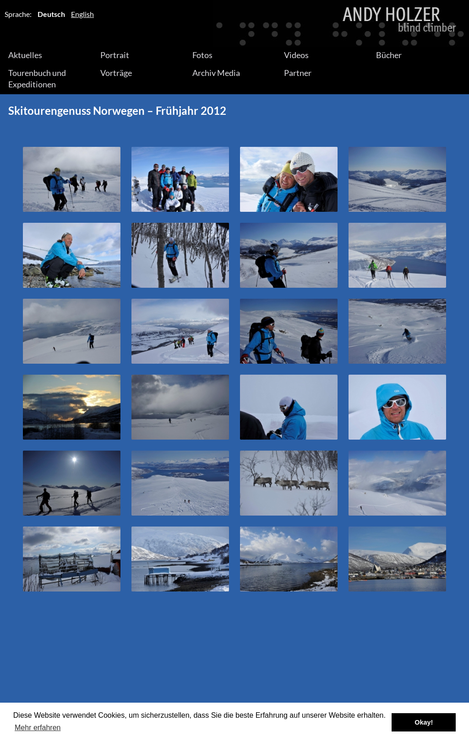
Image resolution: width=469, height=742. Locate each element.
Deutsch (51, 14)
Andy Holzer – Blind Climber (234, 23)
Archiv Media (216, 73)
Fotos (202, 55)
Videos (296, 55)
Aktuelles (25, 55)
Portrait (114, 55)
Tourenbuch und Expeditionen (37, 78)
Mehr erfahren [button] (38, 727)
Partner (297, 73)
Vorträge (116, 73)
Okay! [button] (423, 722)
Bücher (389, 55)
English (82, 14)
